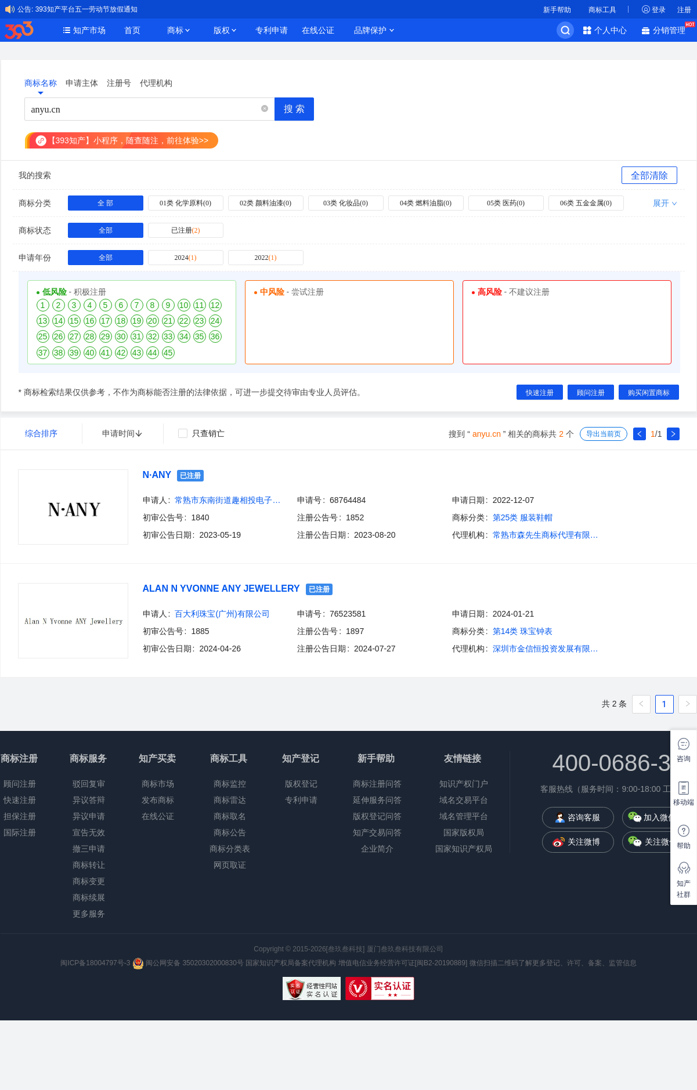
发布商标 (158, 800)
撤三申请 (89, 848)
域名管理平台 (463, 816)
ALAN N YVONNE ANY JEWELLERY (221, 588)
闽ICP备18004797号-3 (96, 963)
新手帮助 (557, 10)
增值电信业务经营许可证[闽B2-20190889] (403, 963)
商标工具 (602, 10)
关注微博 (584, 841)
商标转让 (89, 865)
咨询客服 (584, 817)
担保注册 (19, 816)
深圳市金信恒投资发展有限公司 (548, 648)
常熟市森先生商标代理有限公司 (548, 534)
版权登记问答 (377, 816)
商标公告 (230, 832)
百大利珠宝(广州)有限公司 (222, 613)
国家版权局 (463, 832)
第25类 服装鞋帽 (522, 517)
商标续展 (89, 897)
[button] (264, 109)
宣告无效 (89, 832)
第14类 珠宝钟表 (522, 631)
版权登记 (301, 783)
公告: (25, 9)
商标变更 (89, 881)
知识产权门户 (463, 783)
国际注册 (19, 832)
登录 (659, 10)
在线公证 (318, 30)
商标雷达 (230, 800)
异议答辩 (89, 800)
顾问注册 (19, 783)
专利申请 (271, 30)
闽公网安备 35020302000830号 (188, 963)
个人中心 (610, 30)
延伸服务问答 (377, 800)
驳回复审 (89, 783)
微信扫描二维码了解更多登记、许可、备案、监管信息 (553, 963)
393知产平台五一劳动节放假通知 (86, 9)
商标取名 (230, 816)
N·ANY (157, 475)
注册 (684, 10)
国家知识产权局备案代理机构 (290, 963)
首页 (132, 30)
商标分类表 (230, 848)
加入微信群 (664, 817)
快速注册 (19, 800)
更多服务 (89, 913)
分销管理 (672, 29)
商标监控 (230, 783)
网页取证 (230, 865)
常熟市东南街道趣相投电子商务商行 (230, 500)
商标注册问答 (377, 783)
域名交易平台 (463, 800)
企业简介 (377, 848)
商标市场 (158, 783)
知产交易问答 (377, 832)
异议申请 (89, 816)
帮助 (684, 846)
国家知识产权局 (463, 848)
